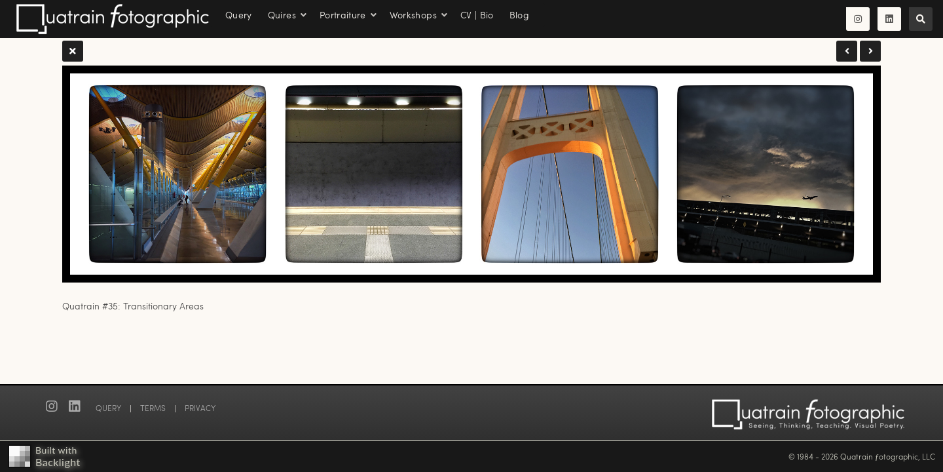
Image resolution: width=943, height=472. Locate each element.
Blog (519, 15)
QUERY (108, 408)
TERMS (153, 408)
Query (238, 15)
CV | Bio (477, 15)
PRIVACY (200, 408)
